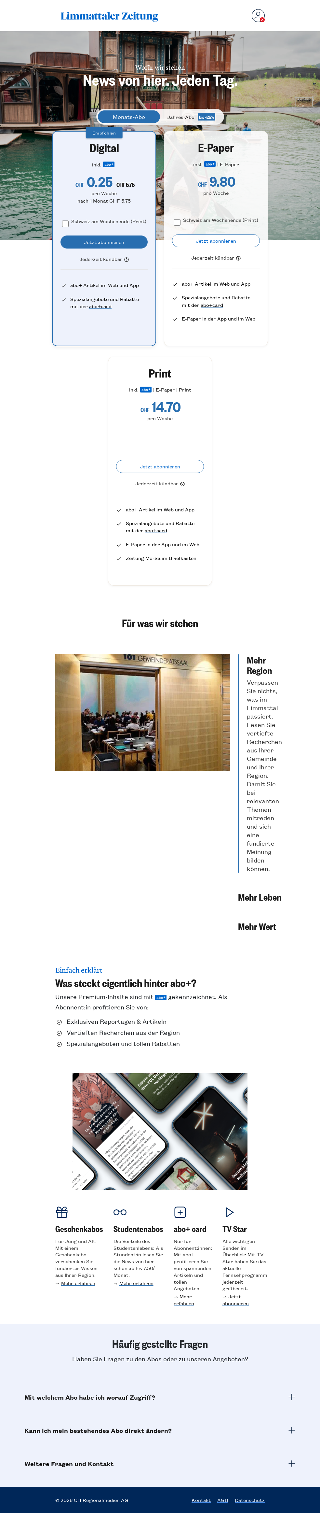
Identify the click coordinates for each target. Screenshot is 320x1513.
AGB (222, 1500)
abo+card (100, 306)
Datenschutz (250, 1500)
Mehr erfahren (78, 1282)
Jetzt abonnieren (235, 1299)
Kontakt (201, 1500)
